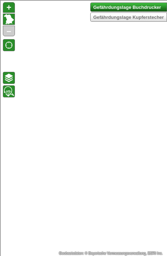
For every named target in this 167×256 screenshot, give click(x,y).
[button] (9, 45)
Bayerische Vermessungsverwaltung (117, 253)
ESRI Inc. (155, 253)
